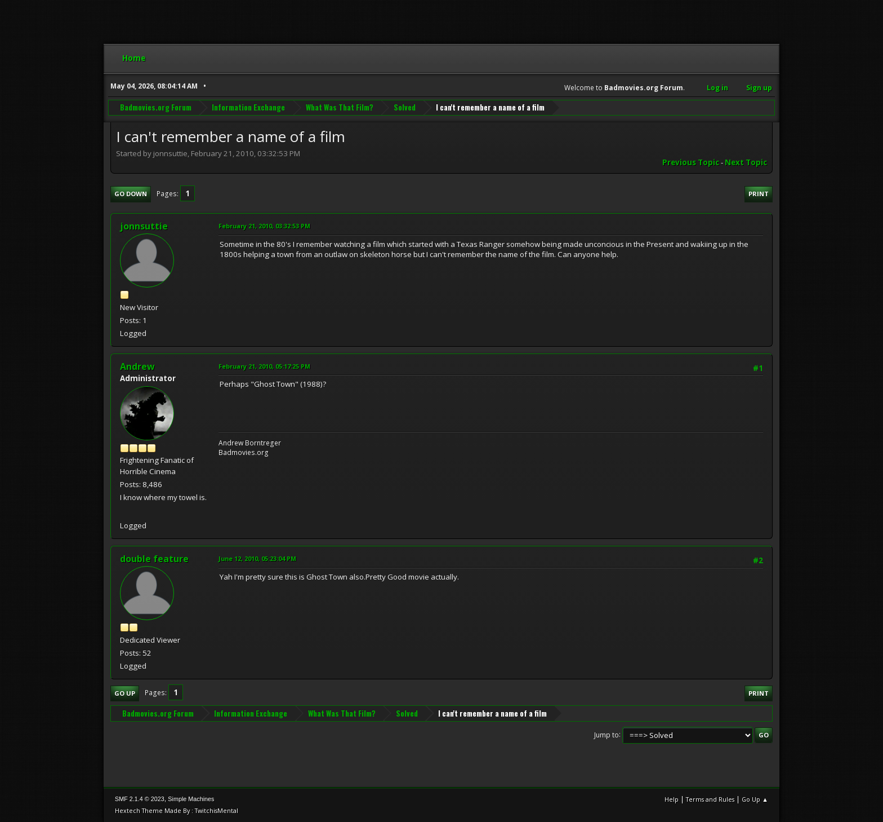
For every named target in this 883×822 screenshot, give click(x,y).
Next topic (746, 162)
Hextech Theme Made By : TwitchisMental (176, 810)
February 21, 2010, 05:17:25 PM (264, 366)
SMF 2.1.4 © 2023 (139, 799)
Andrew (137, 366)
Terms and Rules (710, 799)
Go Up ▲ (755, 799)
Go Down (130, 193)
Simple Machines (191, 799)
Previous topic (690, 162)
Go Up (124, 693)
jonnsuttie (144, 226)
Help (672, 799)
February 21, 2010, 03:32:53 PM (264, 226)
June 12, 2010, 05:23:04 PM (257, 558)
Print (758, 193)
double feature (154, 559)
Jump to (606, 734)
